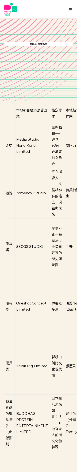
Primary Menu (70, 9)
